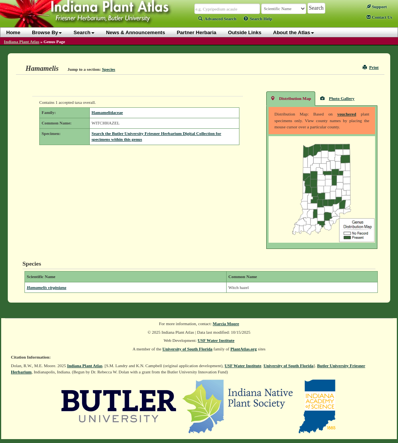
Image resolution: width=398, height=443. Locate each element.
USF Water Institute (216, 340)
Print (371, 67)
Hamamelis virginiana (46, 287)
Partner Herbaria (196, 32)
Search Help (258, 18)
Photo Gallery (337, 98)
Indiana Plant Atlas (21, 41)
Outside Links (245, 32)
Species (108, 69)
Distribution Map (291, 98)
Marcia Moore (226, 323)
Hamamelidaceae (107, 112)
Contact (379, 17)
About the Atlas (293, 32)
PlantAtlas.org (243, 349)
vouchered (346, 114)
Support (377, 6)
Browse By (47, 32)
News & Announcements (135, 32)
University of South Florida (187, 349)
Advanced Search (217, 18)
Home (13, 32)
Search (83, 32)
